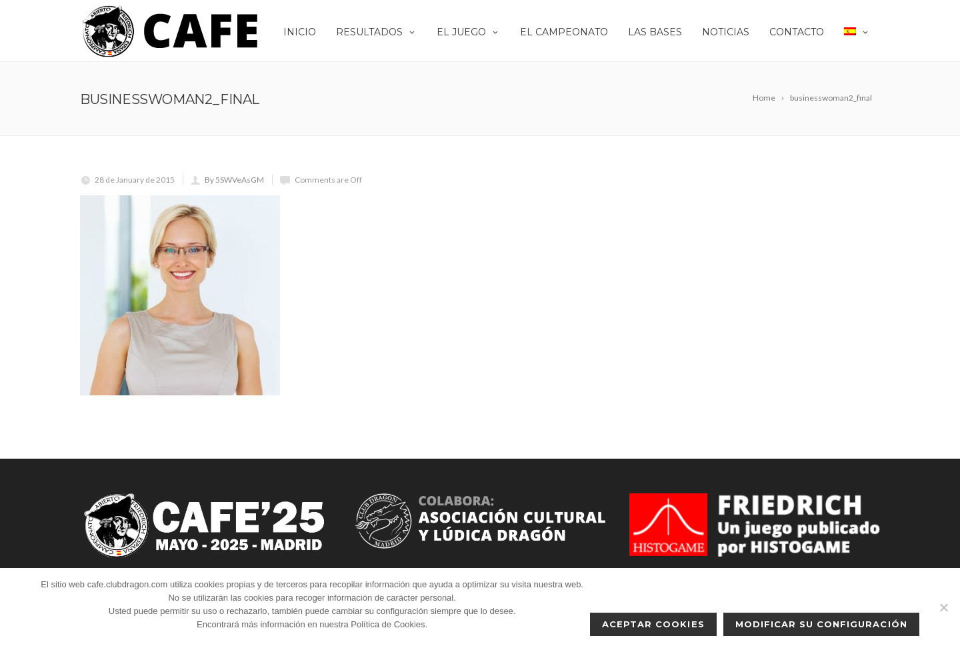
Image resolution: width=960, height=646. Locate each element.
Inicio (299, 32)
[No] (943, 607)
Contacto (796, 32)
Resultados (376, 32)
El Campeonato (564, 32)
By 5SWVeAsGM (234, 180)
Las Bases (655, 32)
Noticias (725, 32)
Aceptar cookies (653, 624)
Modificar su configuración (821, 624)
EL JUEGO (468, 32)
